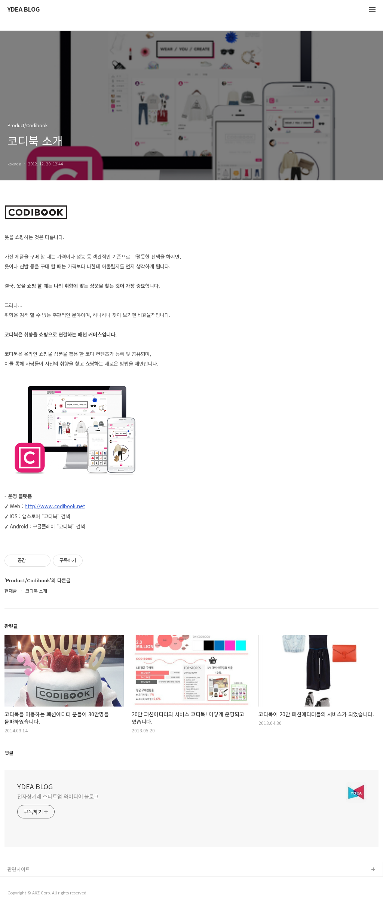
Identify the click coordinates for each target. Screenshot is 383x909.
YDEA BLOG (23, 9)
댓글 (8, 752)
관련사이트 (18, 869)
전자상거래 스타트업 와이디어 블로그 (58, 796)
